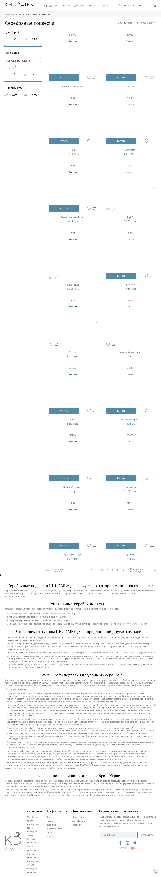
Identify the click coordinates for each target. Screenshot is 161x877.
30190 (130, 300)
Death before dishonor (72, 217)
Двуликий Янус (72, 554)
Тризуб (130, 86)
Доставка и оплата (86, 5)
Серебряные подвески (33, 870)
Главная (9, 14)
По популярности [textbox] (145, 22)
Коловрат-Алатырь (72, 86)
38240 (130, 98)
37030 (130, 34)
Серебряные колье (33, 826)
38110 (72, 233)
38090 (72, 300)
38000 (72, 98)
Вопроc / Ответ (54, 828)
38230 (72, 368)
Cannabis (130, 150)
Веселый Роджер (72, 487)
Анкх (72, 419)
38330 (130, 435)
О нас (50, 832)
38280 (130, 368)
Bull (73, 150)
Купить (64, 77)
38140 (130, 165)
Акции (66, 5)
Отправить (147, 834)
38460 (72, 34)
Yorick (72, 352)
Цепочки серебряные (33, 841)
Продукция (51, 5)
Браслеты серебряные (33, 856)
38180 (72, 435)
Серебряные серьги (33, 863)
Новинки (51, 825)
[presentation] (154, 188)
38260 (72, 165)
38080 (72, 503)
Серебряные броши (33, 819)
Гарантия (76, 825)
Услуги (50, 836)
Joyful (130, 217)
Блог (105, 5)
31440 (130, 503)
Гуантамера (129, 487)
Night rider (130, 284)
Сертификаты (78, 821)
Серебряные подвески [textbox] (18, 60)
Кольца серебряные (33, 848)
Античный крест (130, 419)
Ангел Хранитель (130, 352)
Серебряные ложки (33, 833)
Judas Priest (73, 284)
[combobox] (23, 59)
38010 (130, 233)
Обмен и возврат (80, 817)
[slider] (5, 46)
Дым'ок (130, 554)
